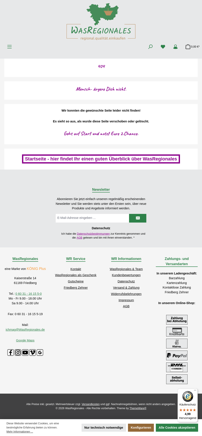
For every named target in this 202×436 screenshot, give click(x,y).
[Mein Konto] (175, 46)
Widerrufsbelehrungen (126, 294)
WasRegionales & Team (126, 269)
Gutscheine (76, 281)
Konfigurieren (141, 427)
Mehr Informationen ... (19, 431)
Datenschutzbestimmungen (93, 233)
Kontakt (76, 269)
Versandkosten (90, 404)
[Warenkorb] (191, 46)
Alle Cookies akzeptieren (177, 427)
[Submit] (137, 218)
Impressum (126, 300)
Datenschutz (126, 281)
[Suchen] (150, 46)
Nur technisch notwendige (103, 427)
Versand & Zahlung (126, 287)
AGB (79, 237)
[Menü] (9, 46)
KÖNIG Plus (36, 269)
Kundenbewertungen (126, 275)
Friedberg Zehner (76, 287)
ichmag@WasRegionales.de (25, 329)
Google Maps (25, 340)
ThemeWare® (137, 408)
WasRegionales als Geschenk (75, 275)
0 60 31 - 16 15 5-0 (28, 293)
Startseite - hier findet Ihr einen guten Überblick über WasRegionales (101, 159)
